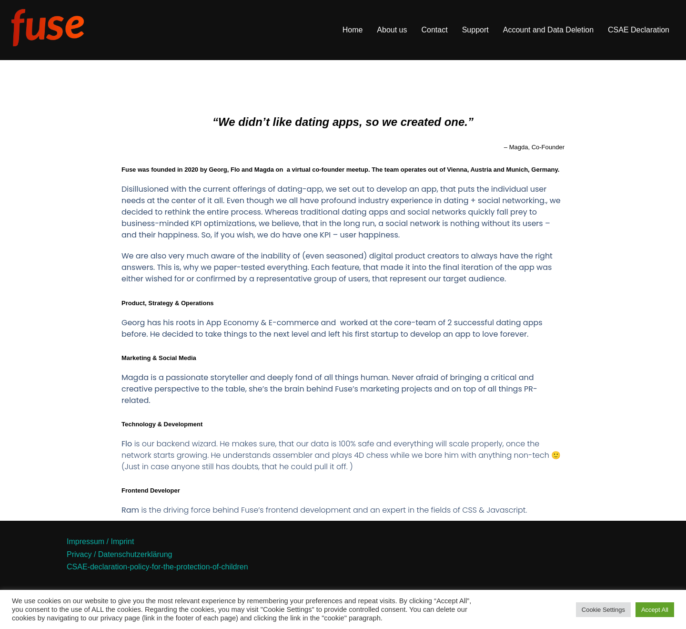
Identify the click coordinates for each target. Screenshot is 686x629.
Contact (435, 30)
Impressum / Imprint (100, 541)
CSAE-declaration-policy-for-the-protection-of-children (157, 567)
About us (392, 30)
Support (475, 30)
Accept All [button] (654, 609)
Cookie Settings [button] (603, 609)
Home (353, 30)
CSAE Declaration (638, 30)
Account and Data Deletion (548, 30)
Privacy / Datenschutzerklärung (119, 554)
